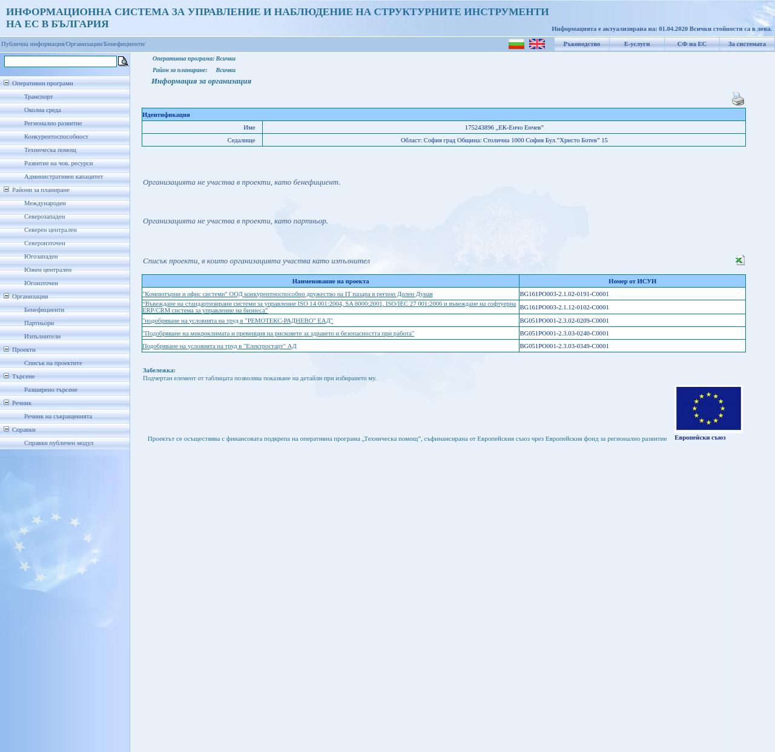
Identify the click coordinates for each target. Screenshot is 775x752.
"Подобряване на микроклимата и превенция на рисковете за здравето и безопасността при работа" (278, 333)
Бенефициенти (44, 309)
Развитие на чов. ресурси (58, 163)
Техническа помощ (50, 150)
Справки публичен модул (58, 443)
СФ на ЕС (692, 44)
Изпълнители (42, 336)
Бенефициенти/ (125, 44)
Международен (45, 203)
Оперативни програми (42, 83)
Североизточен (44, 243)
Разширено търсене (51, 389)
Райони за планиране (41, 189)
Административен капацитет (63, 176)
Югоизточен (41, 283)
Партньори (39, 323)
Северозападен (44, 216)
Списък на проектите (53, 363)
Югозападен (41, 256)
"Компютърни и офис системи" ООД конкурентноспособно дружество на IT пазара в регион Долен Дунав (287, 294)
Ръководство (582, 44)
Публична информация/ (33, 44)
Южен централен (47, 269)
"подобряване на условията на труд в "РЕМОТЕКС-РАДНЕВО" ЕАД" (237, 320)
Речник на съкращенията (58, 416)
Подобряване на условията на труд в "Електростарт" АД (219, 346)
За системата (747, 44)
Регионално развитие (53, 123)
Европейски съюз (699, 437)
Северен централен (50, 229)
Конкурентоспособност (56, 136)
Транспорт (38, 96)
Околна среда (42, 110)
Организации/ (85, 44)
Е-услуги (637, 44)
